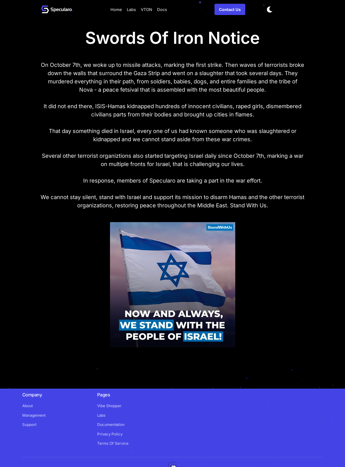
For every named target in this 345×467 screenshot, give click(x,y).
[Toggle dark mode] (270, 10)
